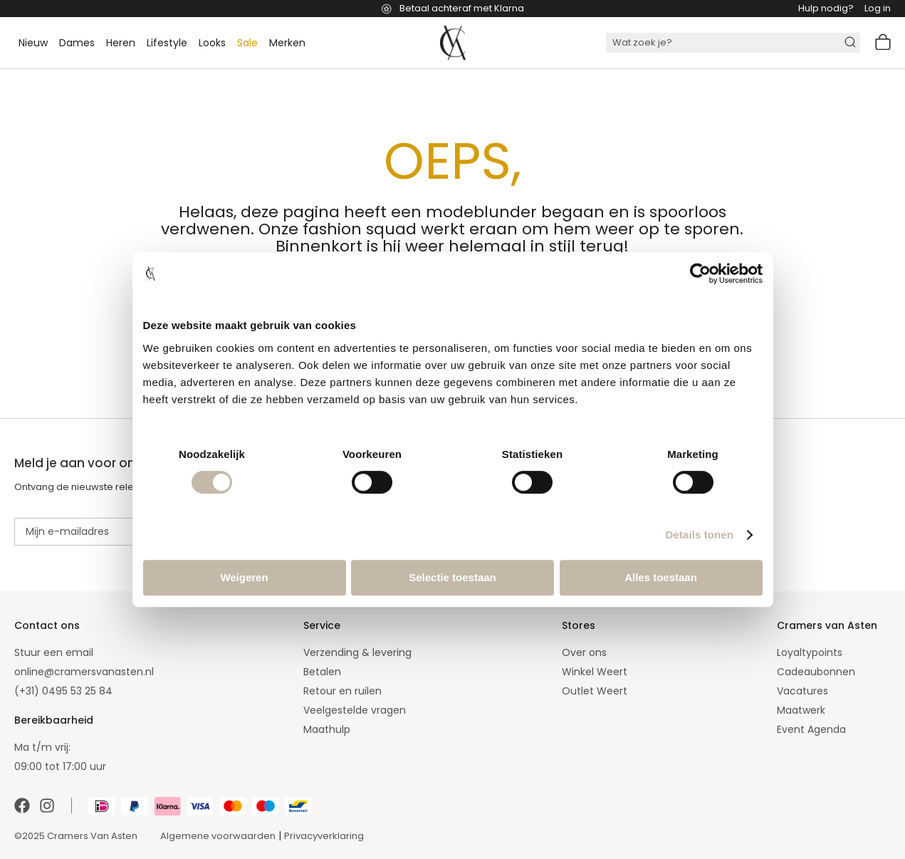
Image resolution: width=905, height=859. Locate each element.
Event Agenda (811, 729)
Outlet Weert (594, 691)
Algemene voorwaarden (218, 836)
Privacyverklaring (324, 836)
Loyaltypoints (809, 652)
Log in (877, 8)
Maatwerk (801, 710)
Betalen (322, 672)
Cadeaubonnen (816, 672)
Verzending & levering (357, 652)
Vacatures (802, 691)
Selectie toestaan (452, 577)
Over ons (584, 652)
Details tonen (699, 535)
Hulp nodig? (826, 8)
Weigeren (244, 577)
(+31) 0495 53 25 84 (63, 691)
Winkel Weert (594, 672)
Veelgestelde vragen (354, 710)
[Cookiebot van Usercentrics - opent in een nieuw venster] (700, 273)
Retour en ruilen (342, 691)
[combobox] (733, 43)
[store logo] (453, 43)
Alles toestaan (660, 577)
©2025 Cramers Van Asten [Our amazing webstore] (75, 836)
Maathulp (326, 729)
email (79, 652)
